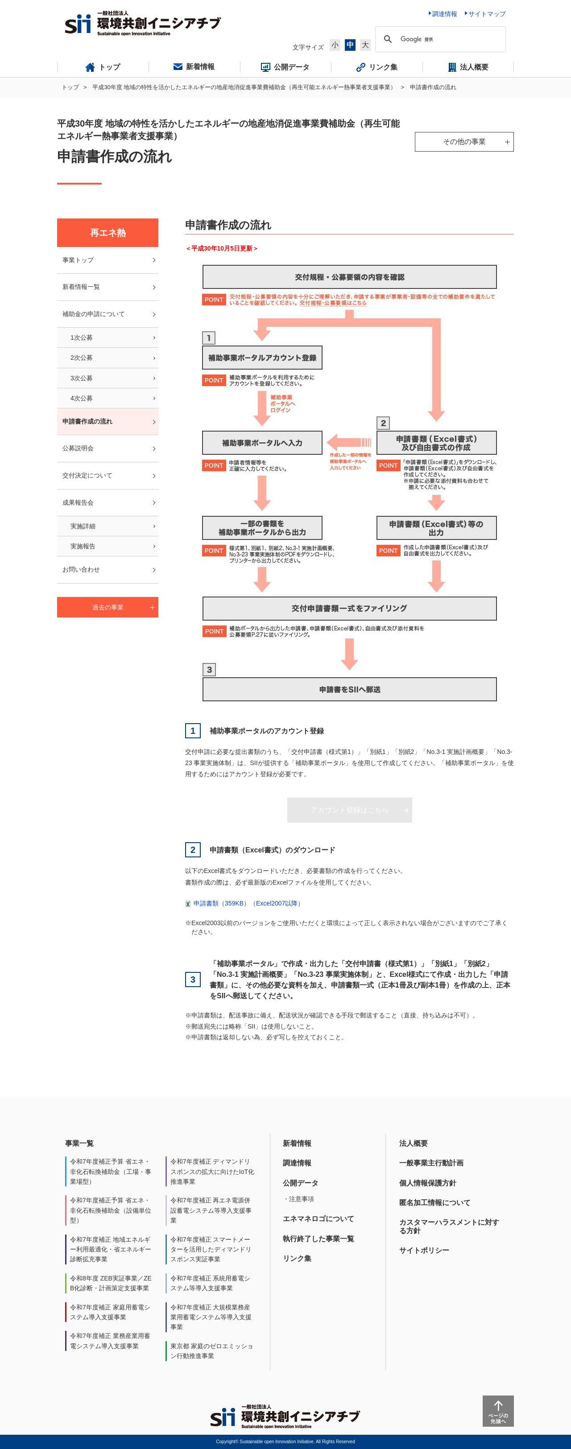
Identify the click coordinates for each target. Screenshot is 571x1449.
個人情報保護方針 (427, 1183)
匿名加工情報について (435, 1202)
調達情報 (297, 1163)
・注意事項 (298, 1198)
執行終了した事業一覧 (318, 1239)
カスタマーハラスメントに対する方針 (449, 1226)
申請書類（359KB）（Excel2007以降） (249, 903)
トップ (70, 87)
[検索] (439, 39)
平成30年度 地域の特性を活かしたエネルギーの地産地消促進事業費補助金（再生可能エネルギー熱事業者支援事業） (244, 87)
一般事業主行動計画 (431, 1163)
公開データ (301, 1183)
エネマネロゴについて (318, 1219)
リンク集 (297, 1258)
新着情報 (297, 1143)
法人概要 (413, 1143)
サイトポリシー (424, 1250)
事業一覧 (79, 1143)
